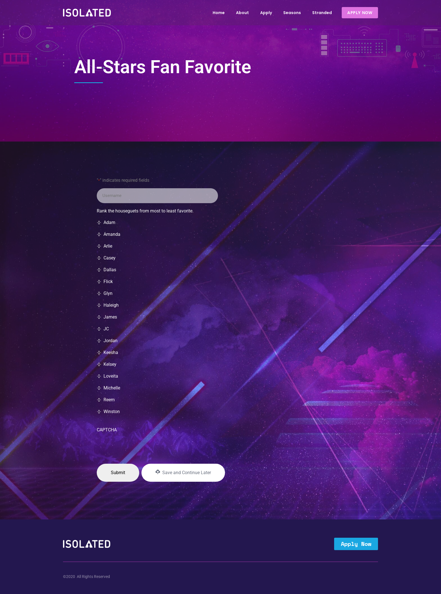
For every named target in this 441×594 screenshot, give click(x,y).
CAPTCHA (107, 429)
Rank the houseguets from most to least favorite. (145, 211)
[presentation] (139, 447)
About (242, 12)
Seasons (292, 12)
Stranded (322, 12)
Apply (266, 12)
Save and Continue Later (183, 472)
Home (219, 12)
